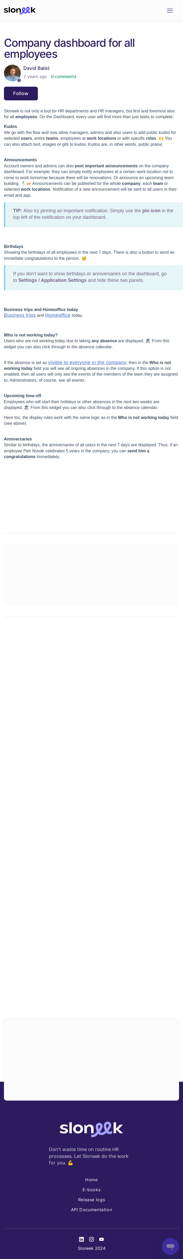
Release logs (91, 1199)
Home (91, 1179)
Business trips (20, 315)
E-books (91, 1189)
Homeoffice (57, 315)
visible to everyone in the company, (88, 362)
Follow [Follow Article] (21, 93)
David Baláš (36, 68)
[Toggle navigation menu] (169, 10)
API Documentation (91, 1209)
